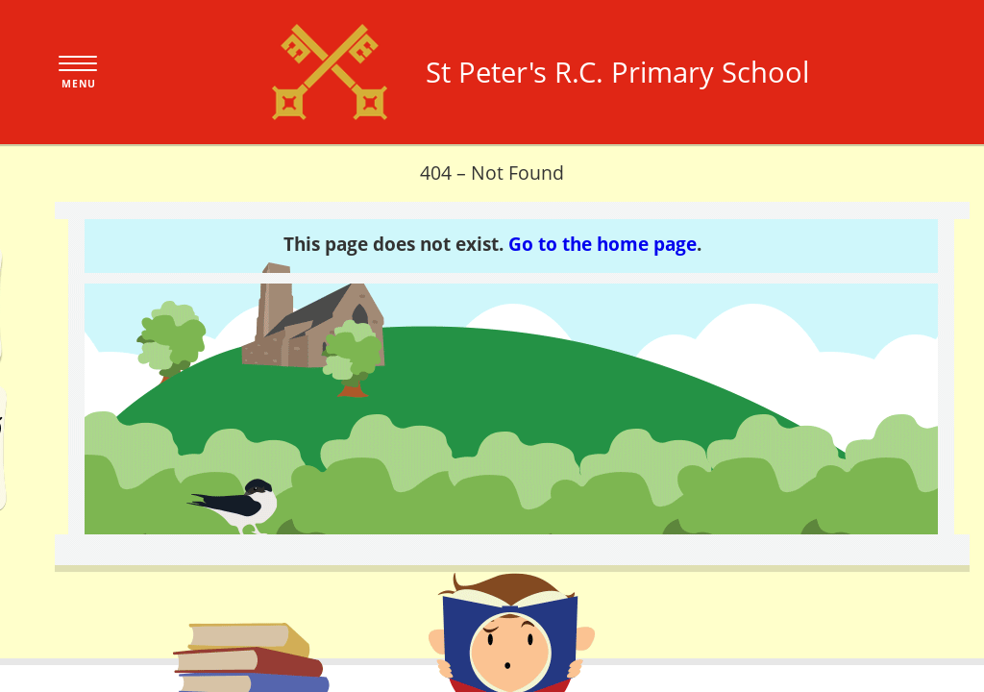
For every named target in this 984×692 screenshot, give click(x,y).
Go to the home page (602, 244)
